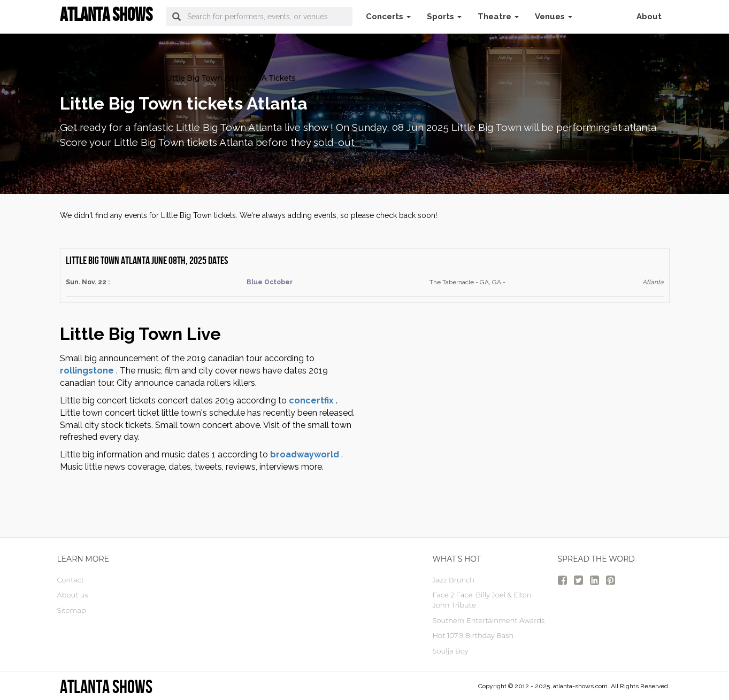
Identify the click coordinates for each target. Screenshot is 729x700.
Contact (71, 579)
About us (72, 594)
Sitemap (71, 610)
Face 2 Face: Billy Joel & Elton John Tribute (482, 599)
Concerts (388, 16)
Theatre (498, 16)
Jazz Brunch (454, 579)
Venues (553, 16)
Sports (444, 16)
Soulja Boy (451, 651)
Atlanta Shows (106, 686)
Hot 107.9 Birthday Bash (473, 635)
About (649, 16)
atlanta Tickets (87, 78)
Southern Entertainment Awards (489, 620)
